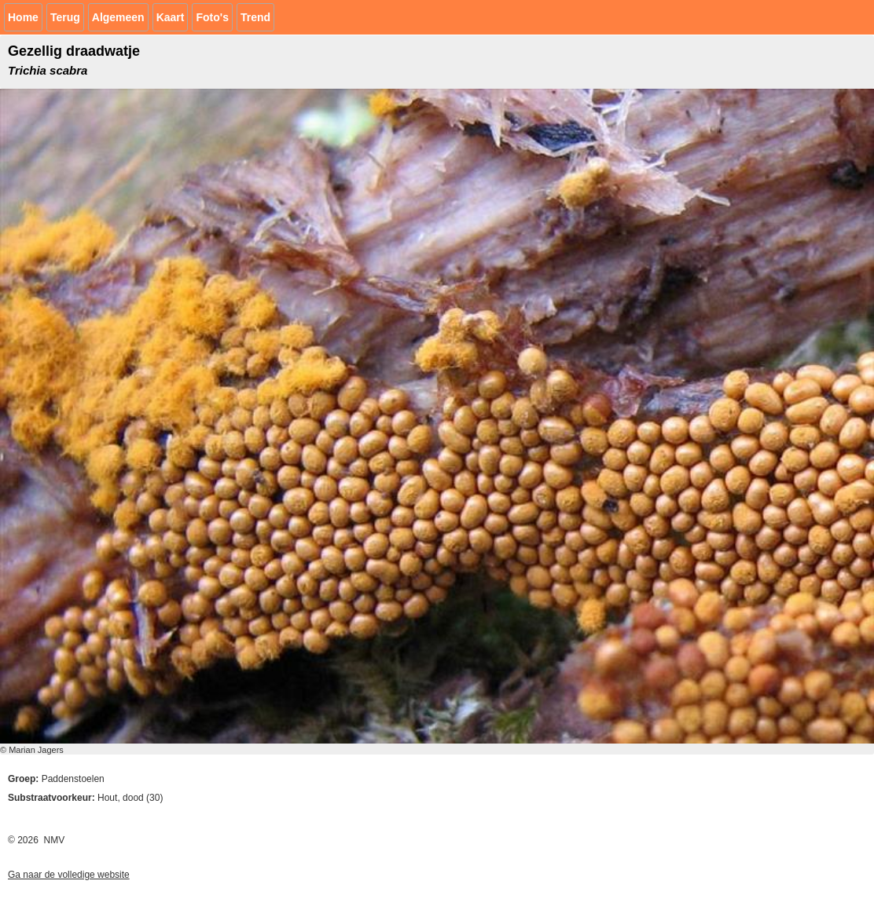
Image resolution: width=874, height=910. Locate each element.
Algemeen (118, 17)
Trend (255, 17)
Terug (65, 17)
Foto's (212, 17)
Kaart (170, 17)
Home (23, 17)
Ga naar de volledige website (69, 874)
